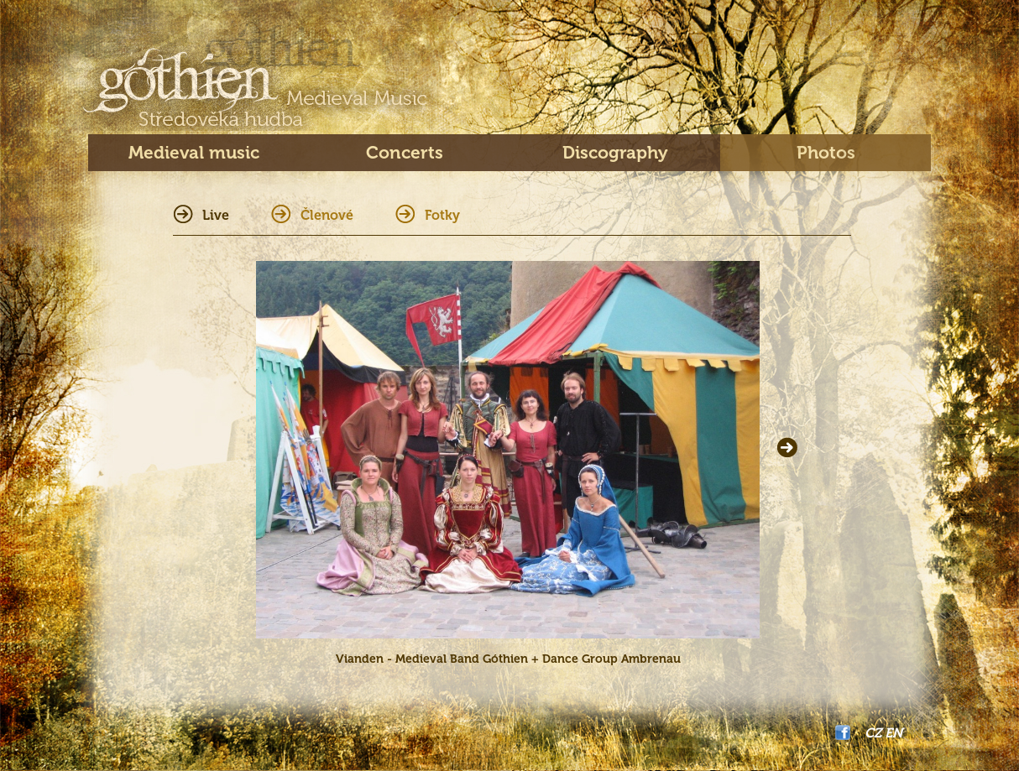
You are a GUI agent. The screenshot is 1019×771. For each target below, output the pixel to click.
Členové (326, 215)
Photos (826, 152)
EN (893, 733)
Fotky (442, 215)
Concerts (404, 152)
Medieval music (193, 152)
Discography (615, 152)
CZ (873, 733)
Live (215, 215)
